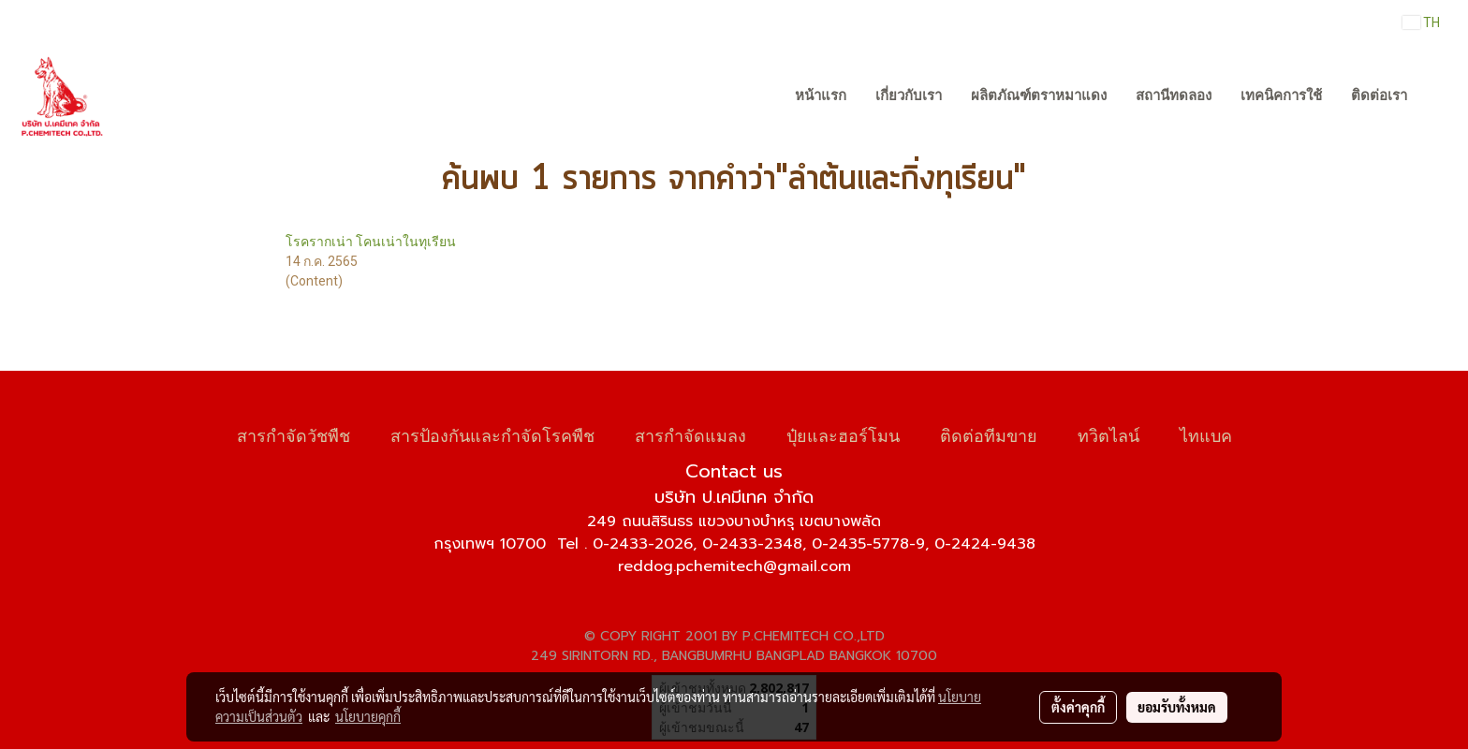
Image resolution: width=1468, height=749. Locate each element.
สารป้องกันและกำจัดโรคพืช (492, 434)
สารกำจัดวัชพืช (293, 434)
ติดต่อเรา (1379, 95)
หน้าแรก (820, 95)
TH (1421, 22)
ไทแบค (1206, 434)
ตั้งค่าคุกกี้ (1078, 706)
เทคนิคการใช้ (1281, 95)
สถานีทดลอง (1173, 95)
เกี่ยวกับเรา (908, 95)
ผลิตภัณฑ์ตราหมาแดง (1039, 95)
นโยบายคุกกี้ (368, 716)
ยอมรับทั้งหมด (1177, 706)
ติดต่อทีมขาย (988, 434)
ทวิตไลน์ (1108, 434)
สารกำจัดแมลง (690, 434)
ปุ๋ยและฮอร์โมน (843, 434)
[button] (1438, 96)
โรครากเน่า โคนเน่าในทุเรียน (371, 241)
